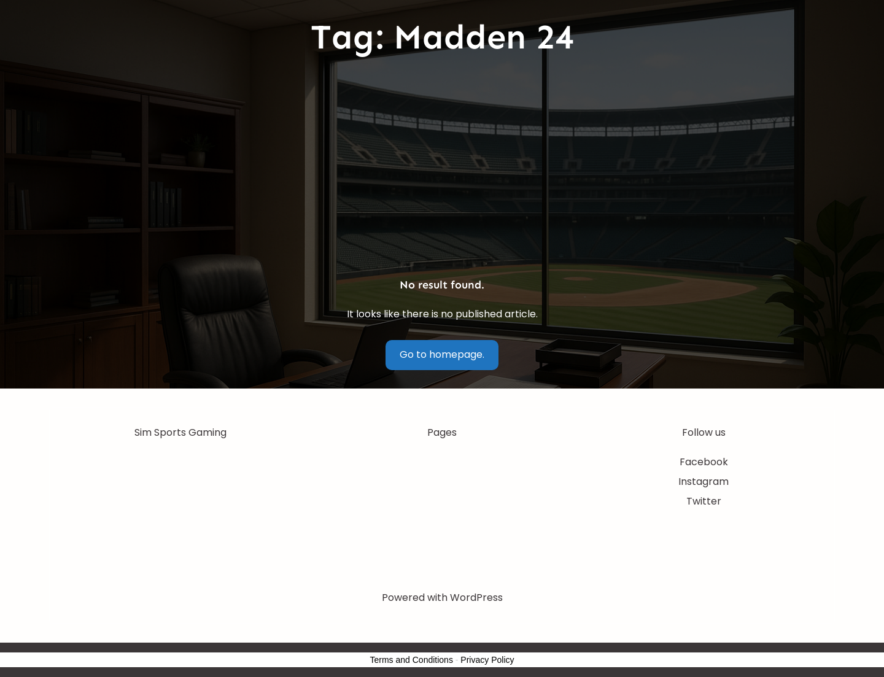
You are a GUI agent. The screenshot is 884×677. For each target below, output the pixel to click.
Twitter (703, 501)
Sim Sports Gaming (180, 432)
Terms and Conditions (411, 660)
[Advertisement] (442, 168)
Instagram (703, 481)
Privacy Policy (487, 660)
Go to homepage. (442, 354)
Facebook (704, 462)
